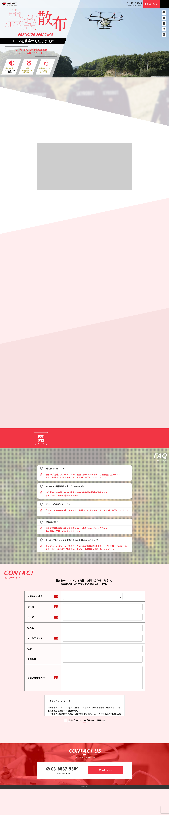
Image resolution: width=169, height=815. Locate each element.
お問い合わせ (153, 4)
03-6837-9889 (134, 3)
